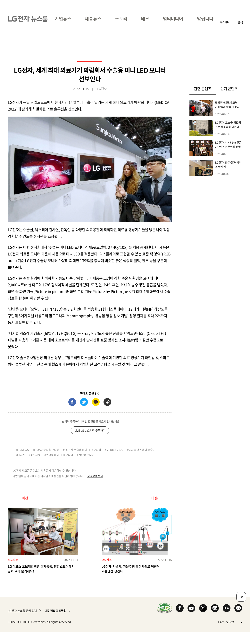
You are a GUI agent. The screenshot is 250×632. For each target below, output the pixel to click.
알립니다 (205, 19)
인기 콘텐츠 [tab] (229, 88)
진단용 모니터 (86, 455)
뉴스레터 (224, 22)
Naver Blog (215, 608)
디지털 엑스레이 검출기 (142, 450)
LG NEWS (23, 450)
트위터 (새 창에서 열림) (84, 402)
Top (241, 596)
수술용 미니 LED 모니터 (59, 455)
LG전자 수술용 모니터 (46, 450)
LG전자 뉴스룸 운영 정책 (22, 611)
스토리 (121, 19)
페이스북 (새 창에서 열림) (72, 402)
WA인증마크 (164, 608)
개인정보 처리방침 (55, 611)
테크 (145, 19)
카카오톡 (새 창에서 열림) (96, 402)
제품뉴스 (93, 19)
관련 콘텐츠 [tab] (205, 88)
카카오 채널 (238, 608)
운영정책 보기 (95, 476)
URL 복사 (107, 402)
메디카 (21, 455)
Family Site (230, 621)
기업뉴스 (63, 19)
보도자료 (35, 455)
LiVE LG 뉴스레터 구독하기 (89, 430)
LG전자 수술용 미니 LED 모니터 (83, 450)
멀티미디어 (173, 19)
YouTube (191, 608)
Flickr (226, 608)
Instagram (203, 608)
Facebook (180, 608)
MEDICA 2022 (114, 450)
